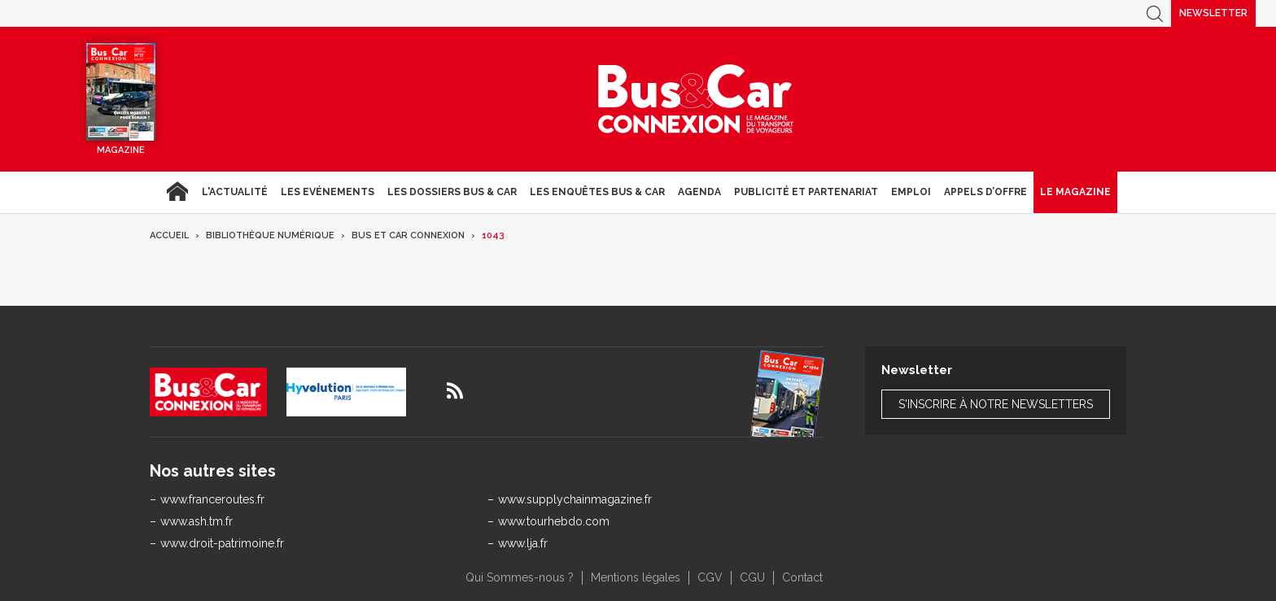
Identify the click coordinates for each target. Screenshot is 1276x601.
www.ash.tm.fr (196, 521)
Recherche (1155, 13)
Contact (802, 577)
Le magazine (1075, 192)
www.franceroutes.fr (212, 499)
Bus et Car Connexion (408, 235)
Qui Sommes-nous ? (519, 577)
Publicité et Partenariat (806, 192)
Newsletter (1213, 13)
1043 (493, 235)
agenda (699, 192)
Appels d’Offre (985, 192)
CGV (710, 577)
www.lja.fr (523, 543)
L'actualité (235, 192)
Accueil (177, 192)
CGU (752, 577)
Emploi (911, 192)
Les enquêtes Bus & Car (597, 192)
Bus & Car (695, 99)
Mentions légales (635, 577)
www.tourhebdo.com (554, 521)
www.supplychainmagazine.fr (575, 499)
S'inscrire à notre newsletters (995, 404)
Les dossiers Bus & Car (452, 192)
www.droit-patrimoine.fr (222, 543)
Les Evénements (327, 192)
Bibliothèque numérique (270, 235)
